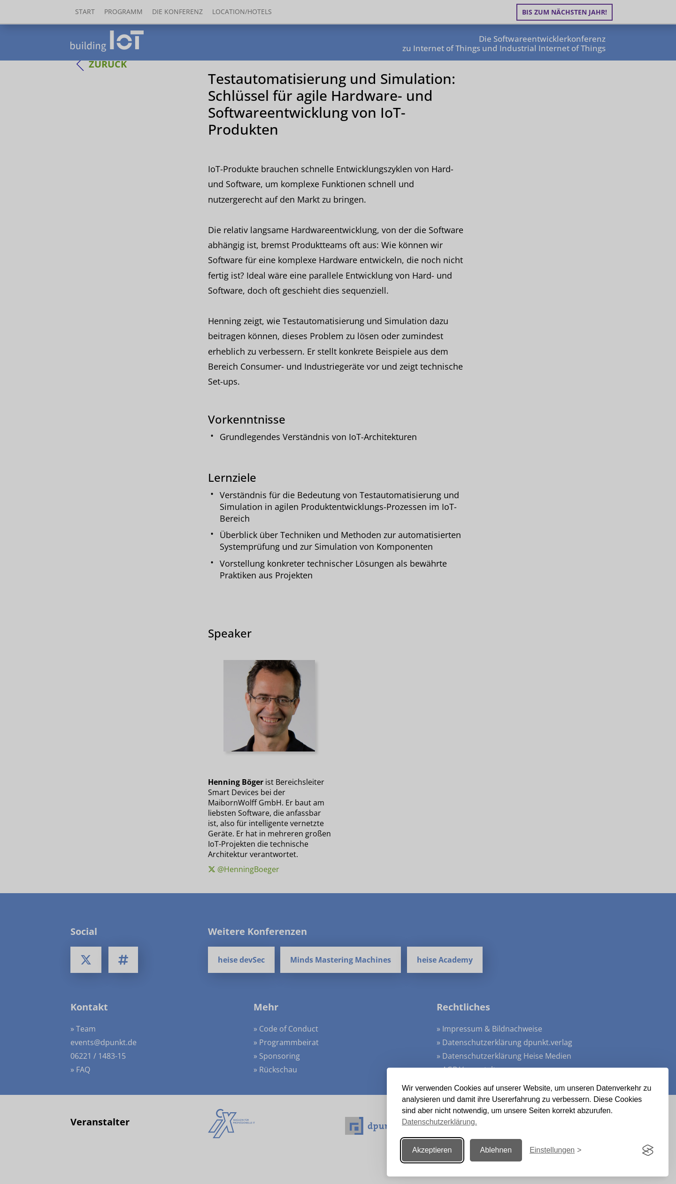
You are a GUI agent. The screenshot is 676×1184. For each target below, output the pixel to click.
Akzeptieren (432, 1150)
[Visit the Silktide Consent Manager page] (647, 1150)
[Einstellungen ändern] (555, 1150)
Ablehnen (496, 1150)
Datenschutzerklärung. (439, 1122)
